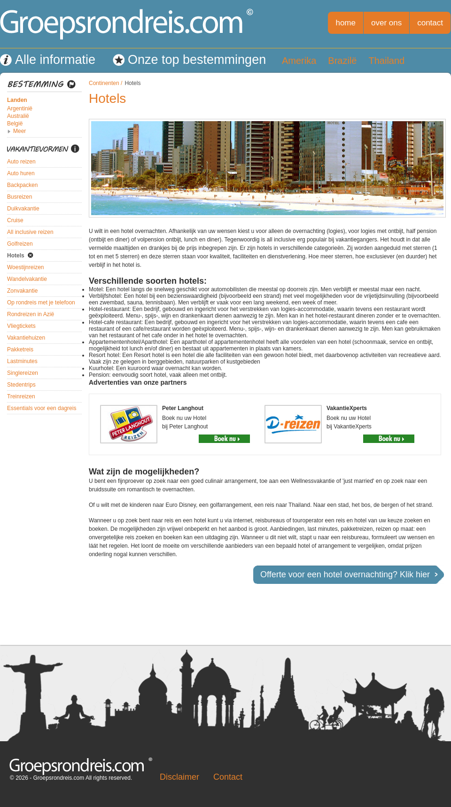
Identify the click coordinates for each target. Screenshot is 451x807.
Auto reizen (21, 161)
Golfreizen (20, 244)
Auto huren (21, 173)
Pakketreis (20, 349)
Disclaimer (179, 777)
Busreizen (19, 197)
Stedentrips (21, 384)
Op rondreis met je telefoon (41, 302)
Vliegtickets (21, 326)
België (15, 123)
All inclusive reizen (30, 232)
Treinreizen (21, 396)
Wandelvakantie (27, 279)
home (345, 22)
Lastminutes (22, 361)
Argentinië (19, 108)
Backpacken (22, 185)
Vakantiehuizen (26, 337)
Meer (19, 131)
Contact (227, 777)
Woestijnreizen (25, 267)
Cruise (15, 220)
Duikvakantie (23, 208)
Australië (18, 116)
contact (430, 22)
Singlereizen (22, 373)
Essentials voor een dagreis (41, 408)
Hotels (15, 255)
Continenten (104, 83)
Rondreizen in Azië (30, 314)
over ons (386, 22)
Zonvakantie (22, 290)
